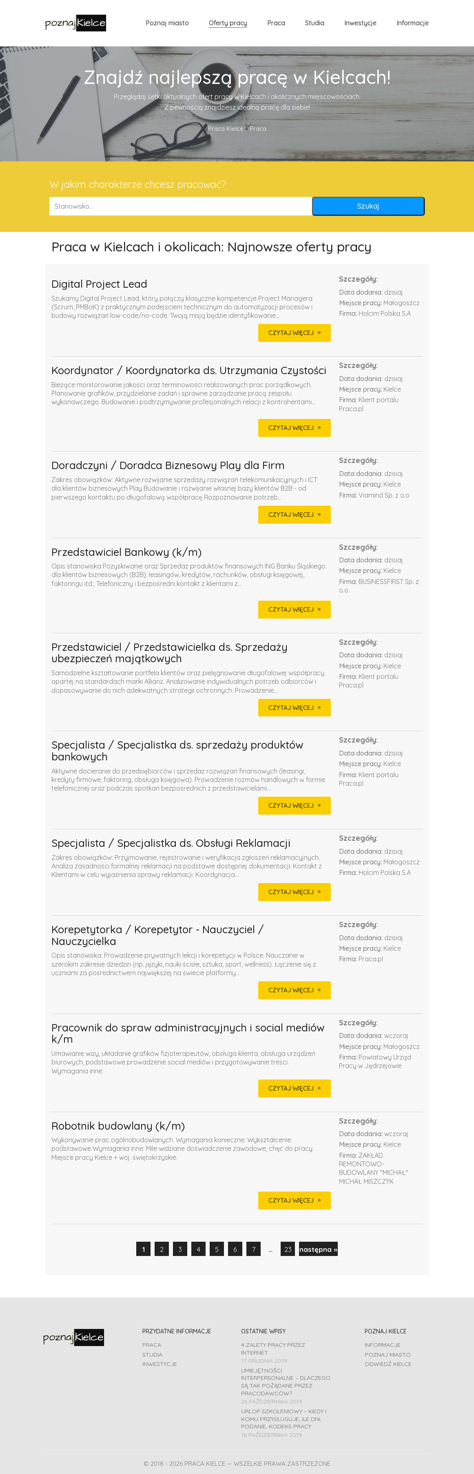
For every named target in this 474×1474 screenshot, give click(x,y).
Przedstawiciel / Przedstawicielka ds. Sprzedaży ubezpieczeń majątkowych (169, 653)
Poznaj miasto (388, 1354)
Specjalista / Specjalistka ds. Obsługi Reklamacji (170, 843)
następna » (318, 1249)
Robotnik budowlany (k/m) (118, 1126)
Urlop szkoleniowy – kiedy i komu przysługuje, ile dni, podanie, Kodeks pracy (283, 1419)
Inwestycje (159, 1364)
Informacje (383, 1344)
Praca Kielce (226, 128)
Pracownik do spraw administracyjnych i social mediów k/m (188, 1033)
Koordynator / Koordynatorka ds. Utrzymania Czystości (188, 371)
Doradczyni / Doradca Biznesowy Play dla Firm (168, 466)
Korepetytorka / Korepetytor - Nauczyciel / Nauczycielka (157, 935)
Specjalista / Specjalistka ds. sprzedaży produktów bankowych (177, 750)
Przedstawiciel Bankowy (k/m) (126, 552)
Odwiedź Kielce (388, 1364)
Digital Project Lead (99, 284)
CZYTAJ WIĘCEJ (291, 333)
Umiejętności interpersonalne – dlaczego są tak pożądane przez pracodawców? (285, 1382)
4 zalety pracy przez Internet (273, 1348)
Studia (152, 1354)
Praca (151, 1344)
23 (288, 1249)
